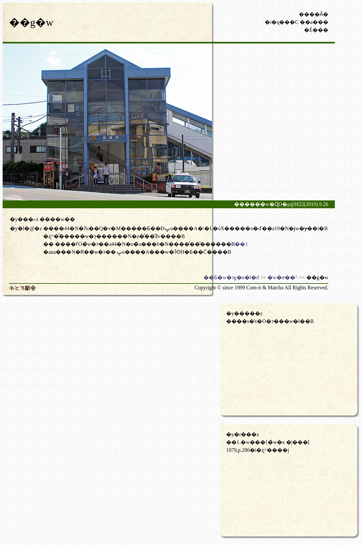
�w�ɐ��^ (282, 277)
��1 (241, 244)
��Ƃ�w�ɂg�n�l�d (231, 277)
